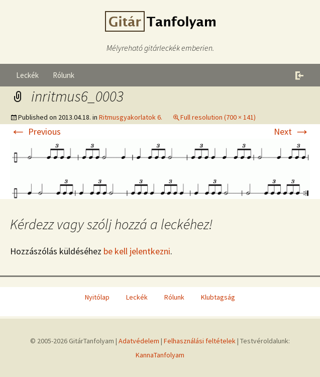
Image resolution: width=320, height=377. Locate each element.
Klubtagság (218, 297)
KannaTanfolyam (160, 354)
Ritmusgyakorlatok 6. (130, 117)
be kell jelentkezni (136, 251)
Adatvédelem (139, 340)
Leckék (27, 75)
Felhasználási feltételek (200, 340)
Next (292, 131)
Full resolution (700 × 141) (218, 117)
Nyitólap (97, 297)
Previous (35, 131)
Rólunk (63, 75)
